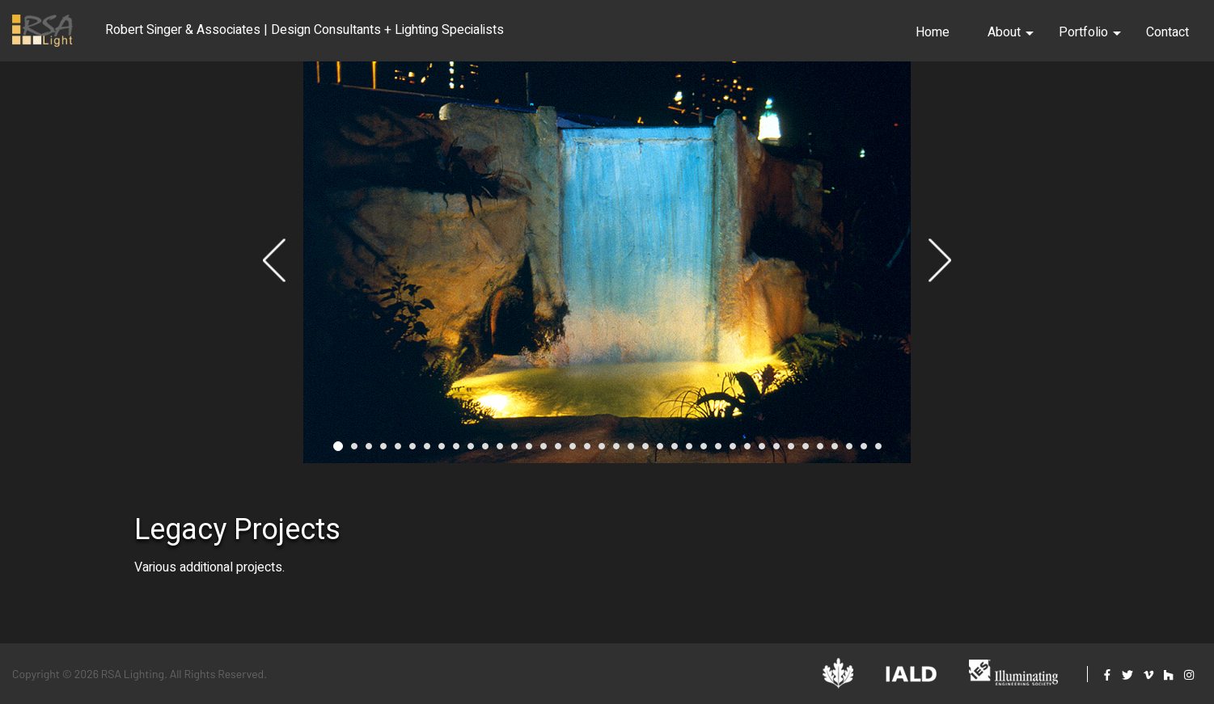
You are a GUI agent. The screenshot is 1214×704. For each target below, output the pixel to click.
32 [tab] (791, 451)
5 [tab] (398, 451)
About (1011, 32)
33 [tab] (805, 451)
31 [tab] (776, 451)
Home (933, 32)
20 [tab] (616, 451)
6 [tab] (412, 451)
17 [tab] (572, 451)
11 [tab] (485, 451)
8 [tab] (441, 451)
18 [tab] (587, 451)
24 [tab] (674, 451)
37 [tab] (864, 451)
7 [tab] (427, 451)
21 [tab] (631, 451)
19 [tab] (602, 451)
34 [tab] (820, 451)
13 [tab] (514, 451)
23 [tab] (660, 451)
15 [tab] (543, 451)
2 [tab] (354, 451)
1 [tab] (338, 451)
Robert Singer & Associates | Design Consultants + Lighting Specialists (304, 30)
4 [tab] (383, 451)
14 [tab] (529, 451)
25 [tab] (689, 451)
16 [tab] (558, 451)
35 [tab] (834, 451)
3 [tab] (369, 451)
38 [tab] (878, 451)
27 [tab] (718, 451)
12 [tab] (500, 451)
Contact (1167, 32)
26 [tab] (703, 451)
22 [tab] (645, 451)
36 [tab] (849, 451)
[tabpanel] (607, 264)
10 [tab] (470, 451)
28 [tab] (733, 451)
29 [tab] (747, 451)
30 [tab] (762, 451)
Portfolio (1090, 32)
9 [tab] (456, 451)
